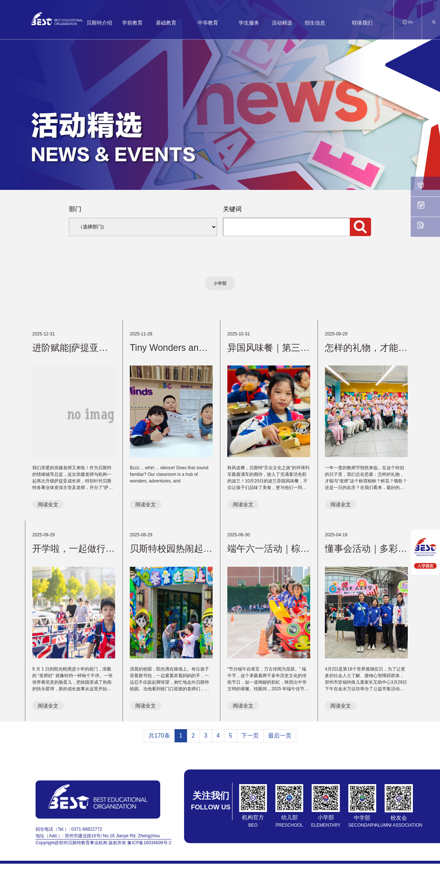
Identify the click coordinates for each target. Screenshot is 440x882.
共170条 (159, 735)
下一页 (250, 735)
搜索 (360, 227)
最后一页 (280, 735)
